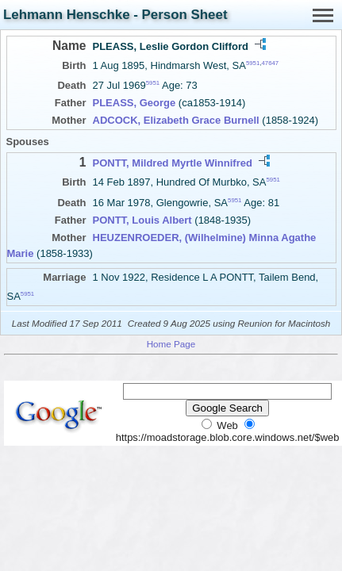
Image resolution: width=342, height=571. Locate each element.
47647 (270, 63)
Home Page (171, 344)
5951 (252, 63)
